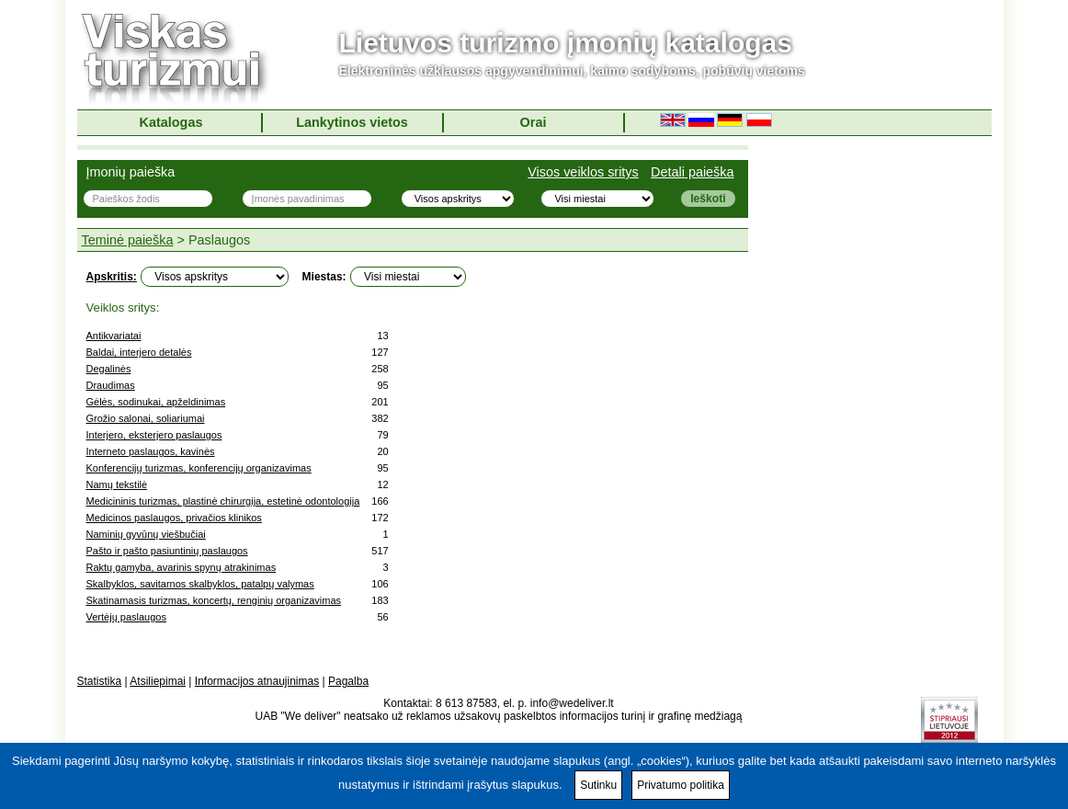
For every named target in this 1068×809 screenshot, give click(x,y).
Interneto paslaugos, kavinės (150, 451)
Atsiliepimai (158, 681)
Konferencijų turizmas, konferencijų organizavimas (199, 467)
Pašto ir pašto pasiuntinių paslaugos (167, 550)
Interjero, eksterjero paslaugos (154, 434)
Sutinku (598, 785)
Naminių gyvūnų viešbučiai (146, 534)
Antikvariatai (114, 335)
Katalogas (171, 122)
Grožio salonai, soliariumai (145, 418)
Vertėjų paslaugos (126, 616)
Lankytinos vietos (352, 122)
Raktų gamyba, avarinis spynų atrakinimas (181, 567)
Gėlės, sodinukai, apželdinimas (156, 401)
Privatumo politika (680, 785)
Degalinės (108, 368)
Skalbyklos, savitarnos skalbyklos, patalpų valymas (200, 583)
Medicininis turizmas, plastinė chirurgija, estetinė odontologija (223, 501)
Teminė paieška (128, 240)
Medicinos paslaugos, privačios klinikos (174, 517)
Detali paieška (692, 172)
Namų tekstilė (117, 484)
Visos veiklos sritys (583, 172)
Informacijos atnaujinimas (257, 681)
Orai (533, 122)
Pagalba (348, 681)
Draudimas (110, 385)
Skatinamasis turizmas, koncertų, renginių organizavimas (214, 600)
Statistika (99, 681)
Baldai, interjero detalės (139, 352)
